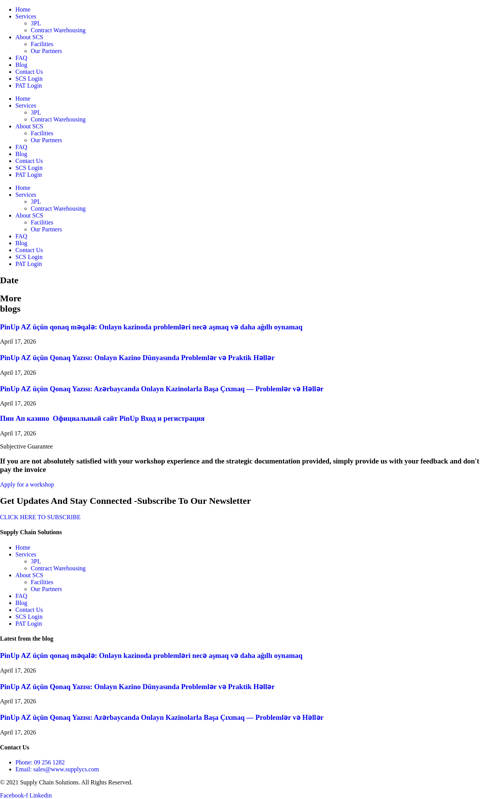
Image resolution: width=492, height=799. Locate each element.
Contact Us (29, 71)
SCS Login (29, 78)
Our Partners (46, 51)
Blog (21, 64)
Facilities (42, 44)
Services (25, 16)
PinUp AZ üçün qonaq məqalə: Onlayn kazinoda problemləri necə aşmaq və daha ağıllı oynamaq (151, 327)
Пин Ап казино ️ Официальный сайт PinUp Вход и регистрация (102, 418)
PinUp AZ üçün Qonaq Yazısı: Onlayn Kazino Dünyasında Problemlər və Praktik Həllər (137, 358)
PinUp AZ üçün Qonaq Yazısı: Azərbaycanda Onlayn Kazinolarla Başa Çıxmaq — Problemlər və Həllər (162, 389)
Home (22, 9)
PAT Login (28, 85)
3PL (36, 23)
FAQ (21, 58)
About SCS (29, 37)
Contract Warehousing (58, 30)
